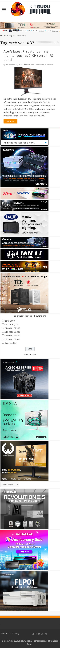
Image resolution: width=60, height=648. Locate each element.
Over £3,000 (10, 342)
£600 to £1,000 (11, 324)
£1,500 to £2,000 (12, 331)
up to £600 (9, 320)
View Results (30, 354)
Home (3, 35)
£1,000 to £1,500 (12, 328)
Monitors (49, 64)
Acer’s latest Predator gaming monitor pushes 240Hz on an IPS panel (28, 55)
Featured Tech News (35, 64)
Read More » (10, 121)
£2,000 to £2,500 (12, 335)
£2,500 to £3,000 (12, 339)
